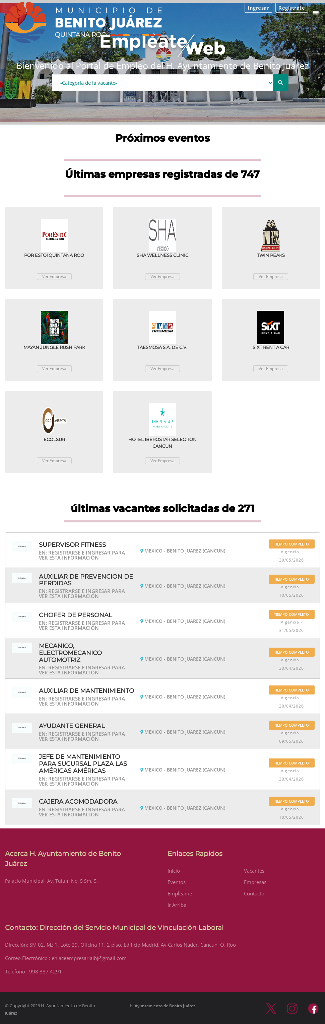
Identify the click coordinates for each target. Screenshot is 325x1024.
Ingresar (258, 7)
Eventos (177, 882)
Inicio (174, 870)
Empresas (255, 882)
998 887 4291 (45, 971)
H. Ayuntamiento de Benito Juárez (162, 1006)
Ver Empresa (54, 276)
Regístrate (291, 7)
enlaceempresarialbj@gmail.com (89, 958)
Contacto (254, 893)
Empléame (180, 893)
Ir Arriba (177, 904)
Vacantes (254, 870)
